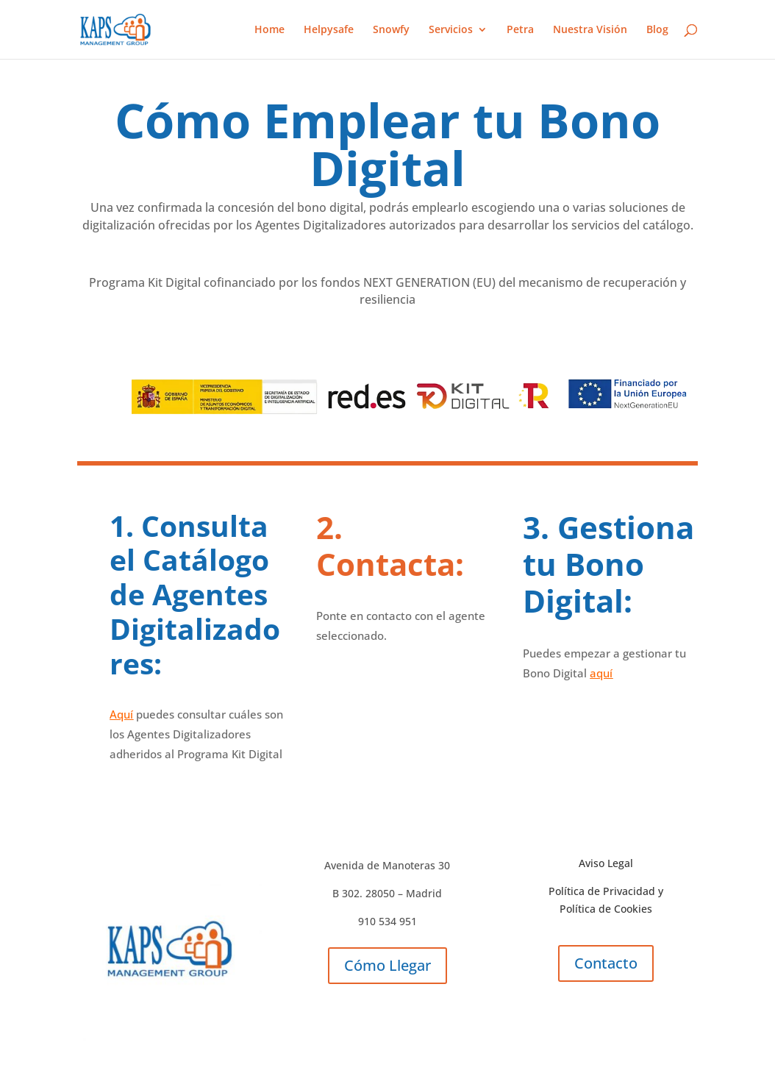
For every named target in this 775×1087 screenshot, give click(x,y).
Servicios (451, 30)
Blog (657, 30)
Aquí (121, 714)
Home (269, 30)
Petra (520, 30)
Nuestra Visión (590, 30)
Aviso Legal (606, 863)
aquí (601, 673)
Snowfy (391, 30)
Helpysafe (329, 30)
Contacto (606, 963)
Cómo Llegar (387, 965)
